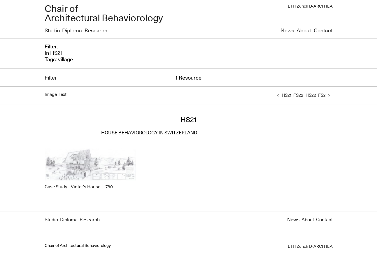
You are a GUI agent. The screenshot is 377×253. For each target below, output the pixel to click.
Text (62, 94)
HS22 (311, 95)
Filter (51, 78)
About (304, 31)
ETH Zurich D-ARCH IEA (310, 6)
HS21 (286, 95)
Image (51, 94)
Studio (52, 31)
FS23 (323, 95)
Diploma (72, 31)
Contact (323, 31)
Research (96, 31)
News (287, 31)
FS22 (298, 95)
